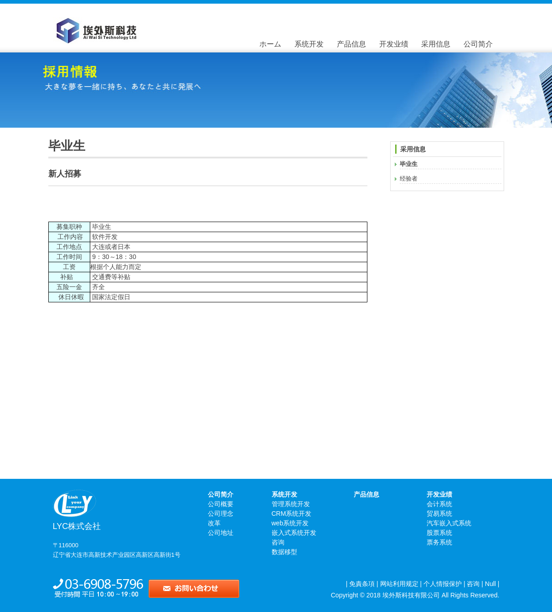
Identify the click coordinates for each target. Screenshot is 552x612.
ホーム (270, 44)
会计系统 (439, 504)
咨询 (278, 542)
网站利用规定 (399, 583)
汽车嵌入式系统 (449, 523)
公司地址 (220, 532)
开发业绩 (393, 44)
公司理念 (220, 513)
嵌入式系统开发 (294, 532)
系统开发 (309, 44)
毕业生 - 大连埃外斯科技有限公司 (132, 30)
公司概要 (220, 504)
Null (490, 583)
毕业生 (409, 164)
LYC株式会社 (106, 503)
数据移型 (284, 551)
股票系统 (439, 532)
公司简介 (478, 44)
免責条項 (362, 583)
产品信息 (351, 44)
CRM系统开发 (292, 513)
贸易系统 (439, 513)
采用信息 (435, 44)
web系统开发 (290, 523)
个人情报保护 (442, 583)
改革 (214, 523)
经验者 (409, 178)
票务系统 (439, 542)
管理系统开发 (291, 504)
